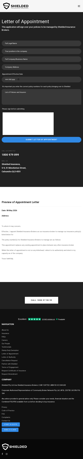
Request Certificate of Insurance (14, 371)
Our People (6, 344)
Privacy (4, 407)
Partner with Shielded (9, 364)
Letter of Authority (9, 357)
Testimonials (6, 347)
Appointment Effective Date (12, 74)
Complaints (6, 417)
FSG (3, 414)
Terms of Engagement (10, 367)
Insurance (5, 333)
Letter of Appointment (10, 354)
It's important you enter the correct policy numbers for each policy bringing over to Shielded (36, 86)
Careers (5, 340)
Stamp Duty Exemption (10, 350)
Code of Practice (8, 411)
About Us (5, 330)
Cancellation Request (9, 360)
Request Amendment (9, 374)
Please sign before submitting (13, 109)
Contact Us (6, 421)
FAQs (4, 337)
